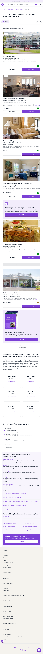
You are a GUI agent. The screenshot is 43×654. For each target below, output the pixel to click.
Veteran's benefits (7, 621)
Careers (5, 557)
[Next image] (38, 43)
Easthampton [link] (28, 9)
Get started (21, 541)
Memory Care (11, 9)
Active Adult (5, 593)
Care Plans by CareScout (8, 606)
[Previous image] (5, 43)
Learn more (21, 339)
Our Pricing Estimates (8, 565)
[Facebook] (18, 650)
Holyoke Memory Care (28, 516)
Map (39, 21)
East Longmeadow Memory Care (31, 530)
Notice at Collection (7, 632)
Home (4, 9)
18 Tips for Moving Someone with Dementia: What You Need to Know (20, 501)
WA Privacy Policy (7, 634)
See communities (12, 381)
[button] (36, 4)
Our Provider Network (8, 616)
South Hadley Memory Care (10, 516)
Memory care (6, 585)
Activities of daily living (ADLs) (9, 623)
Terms (4, 639)
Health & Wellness (21, 447)
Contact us (5, 555)
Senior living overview (8, 600)
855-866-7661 (28, 1)
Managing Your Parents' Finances (11, 509)
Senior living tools (7, 611)
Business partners (7, 572)
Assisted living (6, 578)
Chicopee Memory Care (9, 520)
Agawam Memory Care (9, 526)
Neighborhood (21, 444)
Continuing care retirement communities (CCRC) (13, 595)
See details (12, 69)
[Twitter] (22, 650)
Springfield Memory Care (9, 523)
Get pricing (31, 69)
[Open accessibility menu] (2, 641)
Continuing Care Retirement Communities (13, 471)
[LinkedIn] (25, 650)
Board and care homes (8, 583)
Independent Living (8, 459)
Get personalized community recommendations (21, 264)
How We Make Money (8, 562)
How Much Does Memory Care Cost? (12, 497)
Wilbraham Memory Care (9, 530)
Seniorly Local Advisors (8, 618)
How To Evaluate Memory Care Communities (14, 493)
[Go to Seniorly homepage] (2, 4)
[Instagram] (20, 650)
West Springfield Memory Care (30, 520)
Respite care (6, 590)
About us (5, 553)
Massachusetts (19, 9)
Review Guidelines (7, 567)
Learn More (21, 214)
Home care (5, 588)
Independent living (7, 581)
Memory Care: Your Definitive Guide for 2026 (14, 505)
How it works (6, 613)
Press (4, 560)
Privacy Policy (6, 629)
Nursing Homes (7, 477)
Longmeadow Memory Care (30, 526)
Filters (5, 21)
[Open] (40, 4)
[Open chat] (39, 650)
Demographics (21, 428)
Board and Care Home (8, 484)
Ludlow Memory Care (28, 523)
